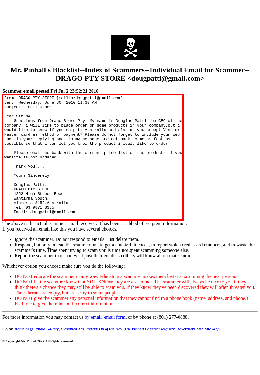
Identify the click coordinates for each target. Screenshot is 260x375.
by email (93, 341)
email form (115, 341)
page (23, 353)
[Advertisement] (130, 16)
